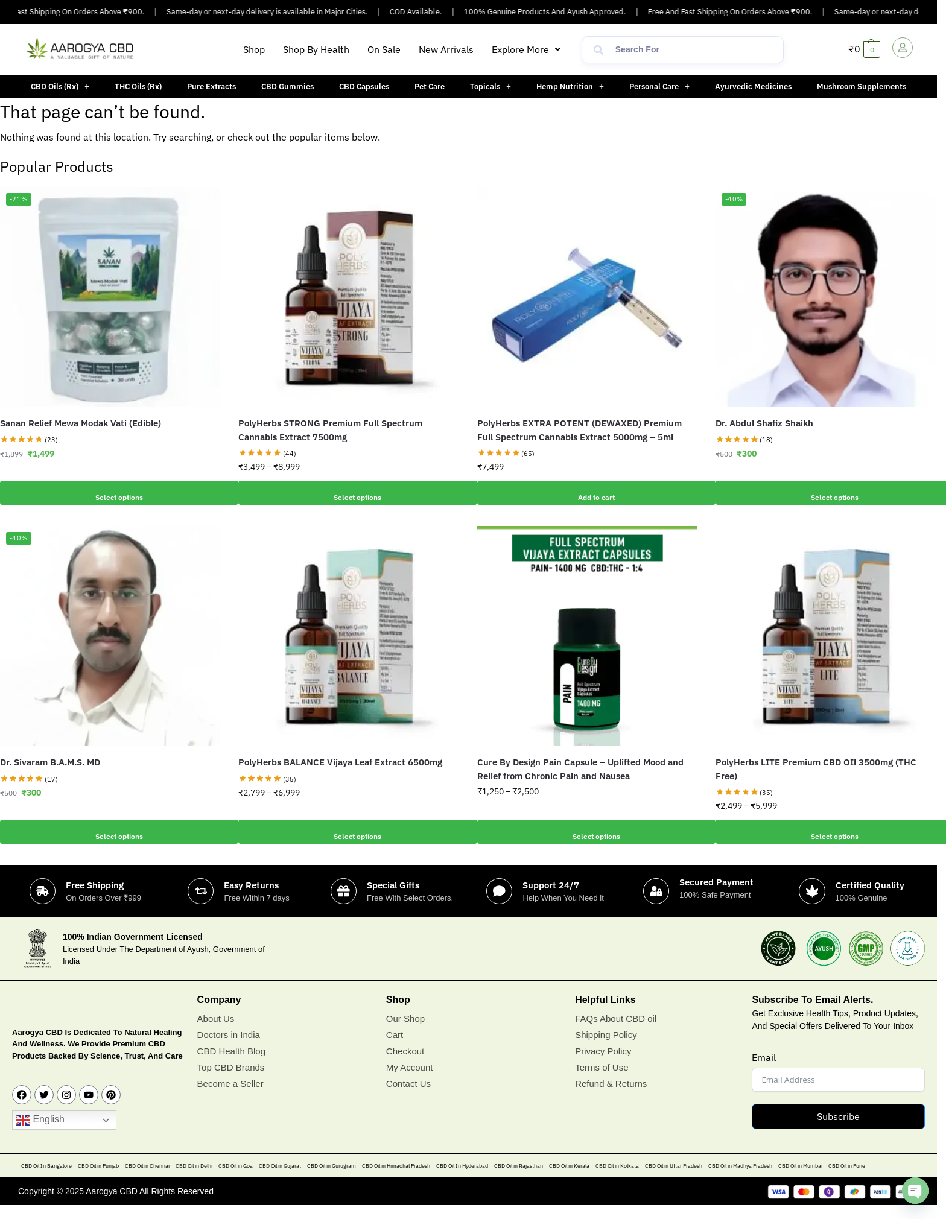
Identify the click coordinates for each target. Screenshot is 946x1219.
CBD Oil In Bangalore (46, 1179)
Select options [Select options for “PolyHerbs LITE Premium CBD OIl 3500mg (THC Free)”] (825, 831)
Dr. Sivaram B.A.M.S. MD (50, 762)
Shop (254, 49)
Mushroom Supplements (861, 86)
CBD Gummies (287, 86)
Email (764, 1071)
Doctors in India (228, 1048)
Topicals (490, 86)
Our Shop (405, 1032)
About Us (216, 1032)
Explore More (526, 49)
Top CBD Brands (231, 1080)
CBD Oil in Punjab (98, 1179)
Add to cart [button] (587, 492)
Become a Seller (230, 1097)
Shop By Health (316, 49)
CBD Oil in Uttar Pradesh (673, 1179)
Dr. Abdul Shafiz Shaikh (764, 423)
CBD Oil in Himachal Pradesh (396, 1179)
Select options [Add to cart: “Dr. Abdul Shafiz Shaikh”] (825, 492)
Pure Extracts (211, 86)
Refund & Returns (611, 1097)
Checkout (405, 1064)
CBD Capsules (364, 86)
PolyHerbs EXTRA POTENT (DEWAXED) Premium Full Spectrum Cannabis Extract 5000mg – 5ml (579, 430)
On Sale (384, 49)
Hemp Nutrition (570, 86)
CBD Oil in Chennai (147, 1179)
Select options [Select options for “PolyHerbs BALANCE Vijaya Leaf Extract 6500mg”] (348, 831)
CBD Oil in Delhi (194, 1179)
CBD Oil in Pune (846, 1179)
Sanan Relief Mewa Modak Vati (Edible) (80, 423)
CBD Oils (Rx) (60, 86)
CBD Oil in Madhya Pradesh (740, 1179)
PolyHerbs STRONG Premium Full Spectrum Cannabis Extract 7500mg (330, 430)
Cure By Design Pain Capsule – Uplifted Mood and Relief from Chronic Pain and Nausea (580, 769)
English (40, 1134)
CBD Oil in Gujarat (280, 1179)
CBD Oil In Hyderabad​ (462, 1179)
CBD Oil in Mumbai (800, 1179)
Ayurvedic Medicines (753, 86)
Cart (394, 1048)
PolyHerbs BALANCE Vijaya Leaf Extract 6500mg (340, 762)
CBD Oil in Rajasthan (518, 1179)
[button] (526, 49)
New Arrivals (446, 49)
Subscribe (838, 1130)
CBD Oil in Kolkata (617, 1179)
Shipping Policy (606, 1048)
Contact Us (408, 1097)
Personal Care (659, 86)
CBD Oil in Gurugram (331, 1179)
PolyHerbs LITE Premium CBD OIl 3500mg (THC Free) (816, 769)
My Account (409, 1080)
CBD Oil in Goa (235, 1179)
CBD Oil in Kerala (569, 1179)
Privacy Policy (603, 1064)
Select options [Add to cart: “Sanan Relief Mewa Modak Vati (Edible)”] (110, 492)
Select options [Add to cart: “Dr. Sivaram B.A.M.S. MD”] (110, 831)
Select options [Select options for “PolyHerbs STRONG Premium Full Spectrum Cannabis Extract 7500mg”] (348, 492)
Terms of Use (601, 1080)
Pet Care (429, 86)
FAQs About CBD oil (615, 1032)
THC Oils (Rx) (138, 86)
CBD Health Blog (231, 1064)
